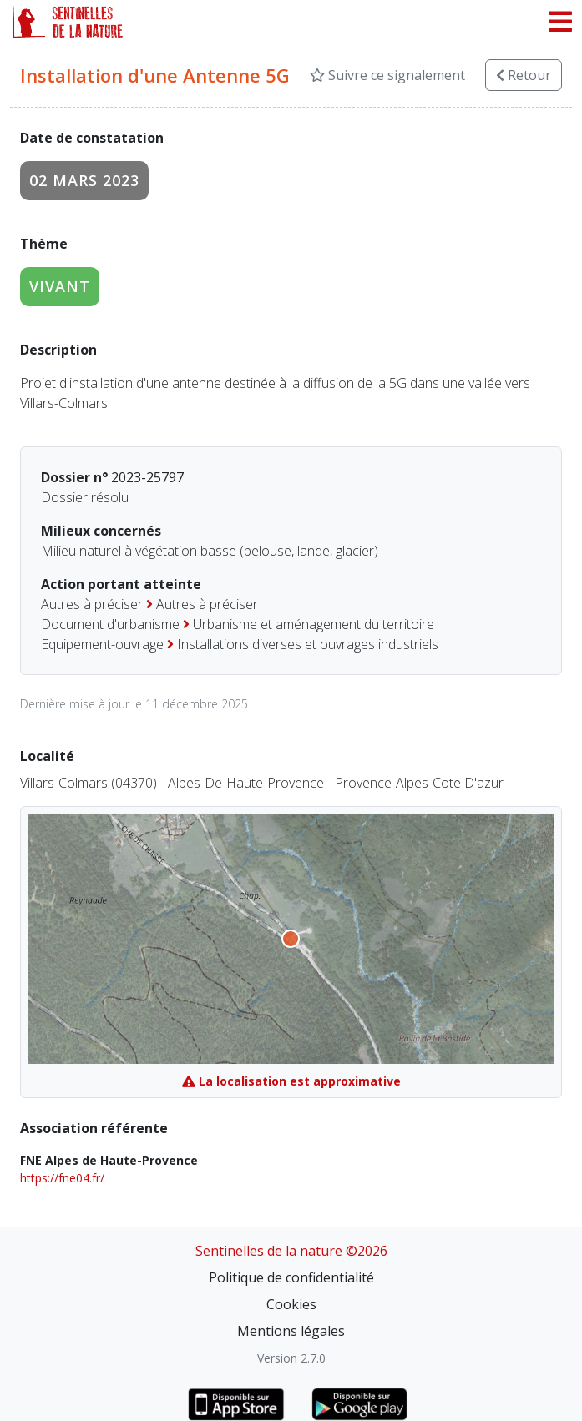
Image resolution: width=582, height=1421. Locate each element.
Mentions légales (291, 1331)
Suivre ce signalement (387, 75)
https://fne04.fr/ (62, 1178)
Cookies (291, 1304)
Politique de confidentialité (291, 1277)
